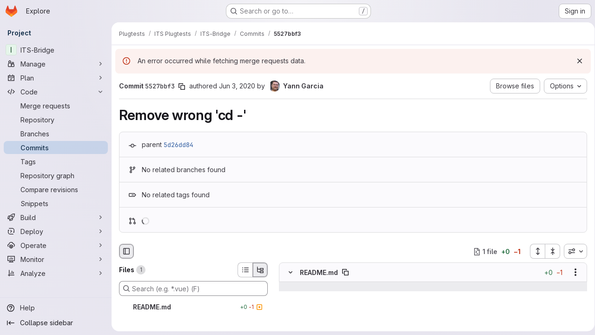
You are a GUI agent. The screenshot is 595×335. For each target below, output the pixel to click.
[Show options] (572, 272)
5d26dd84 (178, 145)
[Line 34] (290, 296)
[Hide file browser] (126, 251)
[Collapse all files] (549, 251)
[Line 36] (290, 315)
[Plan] (56, 77)
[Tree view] (260, 269)
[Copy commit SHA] (181, 86)
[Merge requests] (56, 105)
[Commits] (56, 147)
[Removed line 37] (290, 324)
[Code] (56, 91)
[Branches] (56, 133)
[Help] (56, 308)
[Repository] (56, 119)
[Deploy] (56, 231)
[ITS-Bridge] (56, 49)
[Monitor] (56, 259)
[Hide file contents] (290, 272)
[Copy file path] (345, 272)
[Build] (56, 217)
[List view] (245, 269)
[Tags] (56, 161)
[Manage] (56, 63)
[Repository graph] (56, 175)
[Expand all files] (534, 251)
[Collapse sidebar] (56, 322)
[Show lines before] (302, 287)
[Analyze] (56, 273)
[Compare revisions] (56, 189)
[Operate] (56, 245)
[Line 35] (290, 305)
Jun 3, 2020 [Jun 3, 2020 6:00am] (237, 86)
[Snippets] (56, 203)
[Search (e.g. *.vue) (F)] (193, 288)
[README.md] (193, 307)
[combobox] (572, 251)
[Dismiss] (576, 61)
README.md (319, 272)
